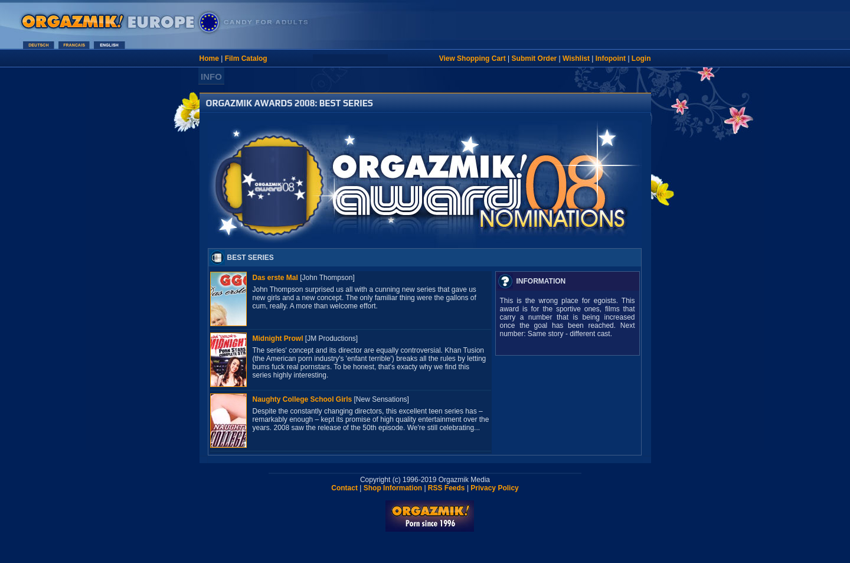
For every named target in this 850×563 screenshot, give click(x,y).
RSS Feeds (446, 488)
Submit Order (534, 58)
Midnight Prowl (278, 338)
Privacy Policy (494, 488)
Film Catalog (246, 58)
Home (209, 58)
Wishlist (576, 58)
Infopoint (611, 58)
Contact (344, 488)
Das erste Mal (275, 278)
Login (641, 58)
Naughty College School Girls (302, 399)
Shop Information (393, 488)
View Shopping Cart (472, 58)
